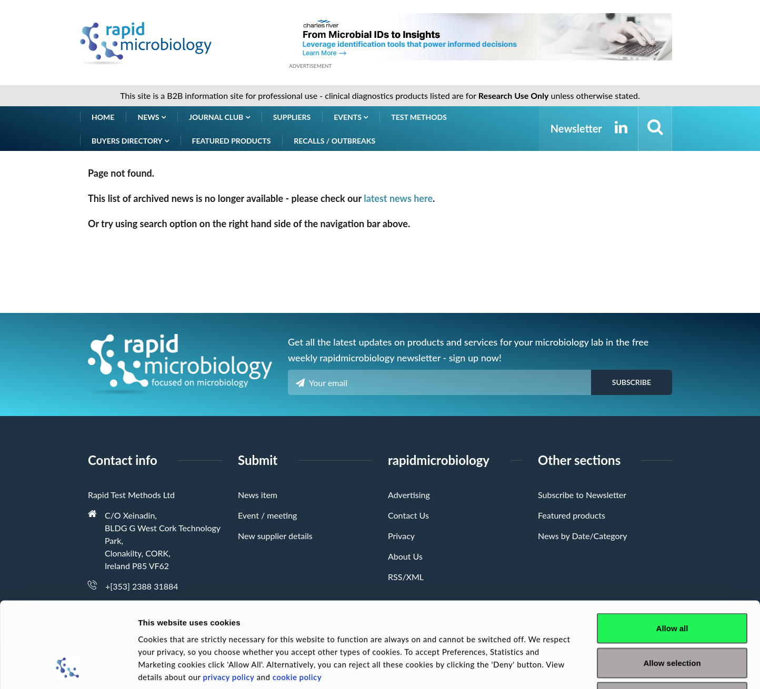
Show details (552, 668)
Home (103, 117)
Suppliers (292, 117)
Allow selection (672, 585)
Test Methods (419, 117)
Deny (672, 619)
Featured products (231, 140)
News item (257, 495)
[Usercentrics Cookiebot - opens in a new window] (68, 668)
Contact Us (408, 515)
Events (351, 117)
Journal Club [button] (219, 117)
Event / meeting (267, 515)
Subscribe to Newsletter (582, 495)
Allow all (672, 550)
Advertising (409, 495)
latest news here (398, 198)
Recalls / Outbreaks (334, 140)
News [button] (151, 117)
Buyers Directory (130, 140)
